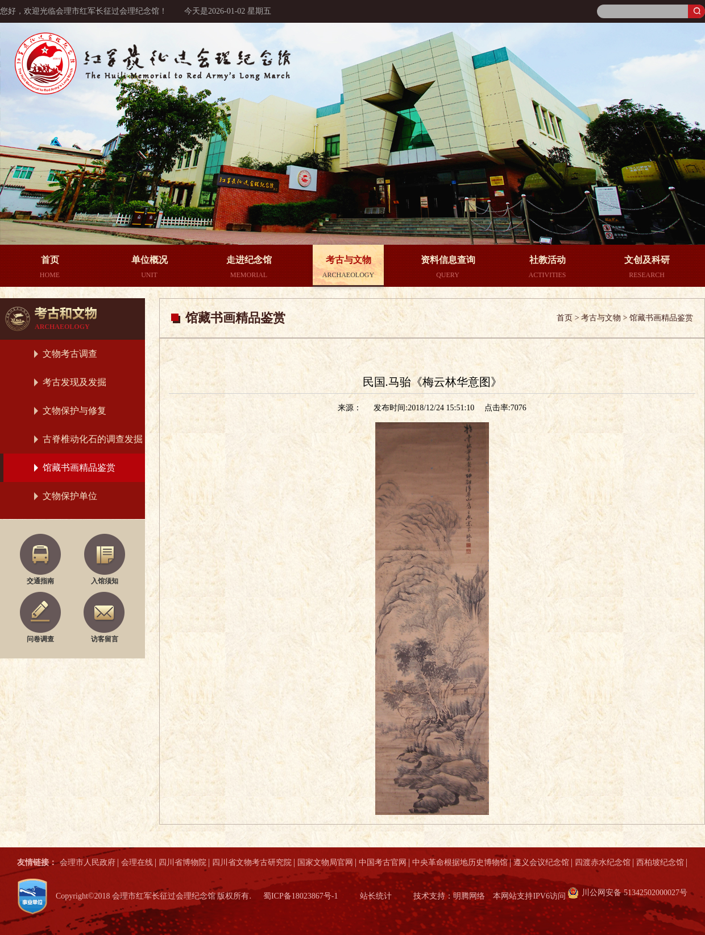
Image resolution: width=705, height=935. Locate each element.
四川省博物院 (182, 862)
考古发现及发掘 (74, 382)
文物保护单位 (70, 496)
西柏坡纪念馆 (660, 862)
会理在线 (137, 862)
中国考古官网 (383, 862)
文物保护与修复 (74, 410)
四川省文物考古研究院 (252, 862)
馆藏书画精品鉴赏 (79, 467)
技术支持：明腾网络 (449, 896)
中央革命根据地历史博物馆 (460, 862)
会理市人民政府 (87, 862)
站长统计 (376, 896)
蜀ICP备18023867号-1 (300, 896)
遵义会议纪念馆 (541, 862)
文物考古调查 (70, 354)
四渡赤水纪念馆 (603, 862)
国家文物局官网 (325, 862)
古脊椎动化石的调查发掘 (93, 439)
